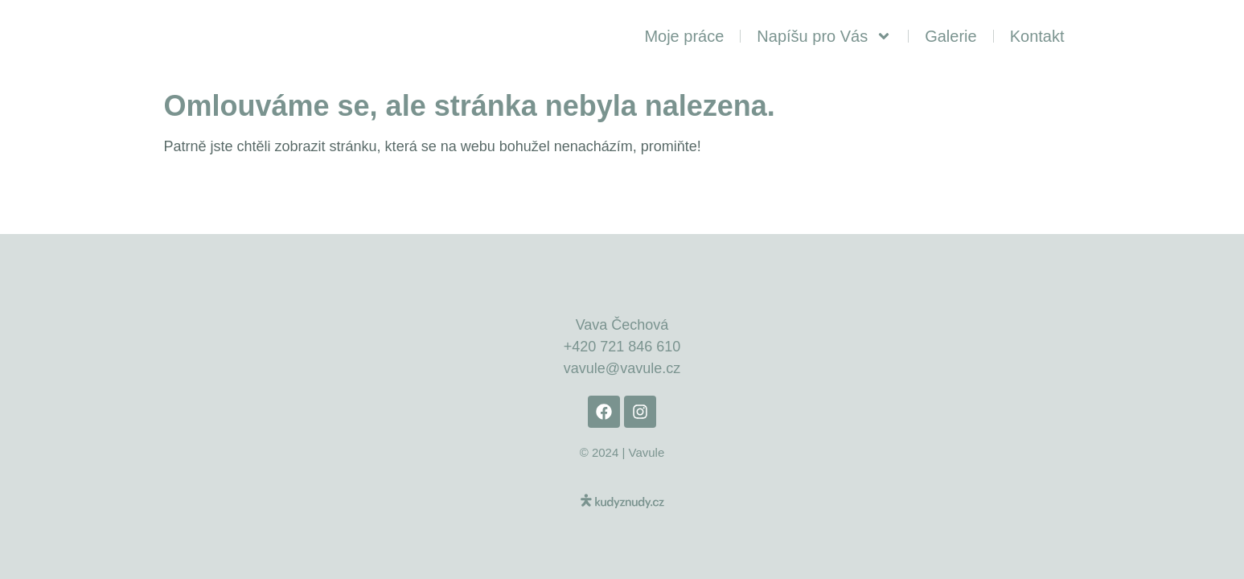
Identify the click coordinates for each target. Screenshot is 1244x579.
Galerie (950, 36)
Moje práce (684, 36)
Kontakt (1037, 36)
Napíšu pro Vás (824, 36)
